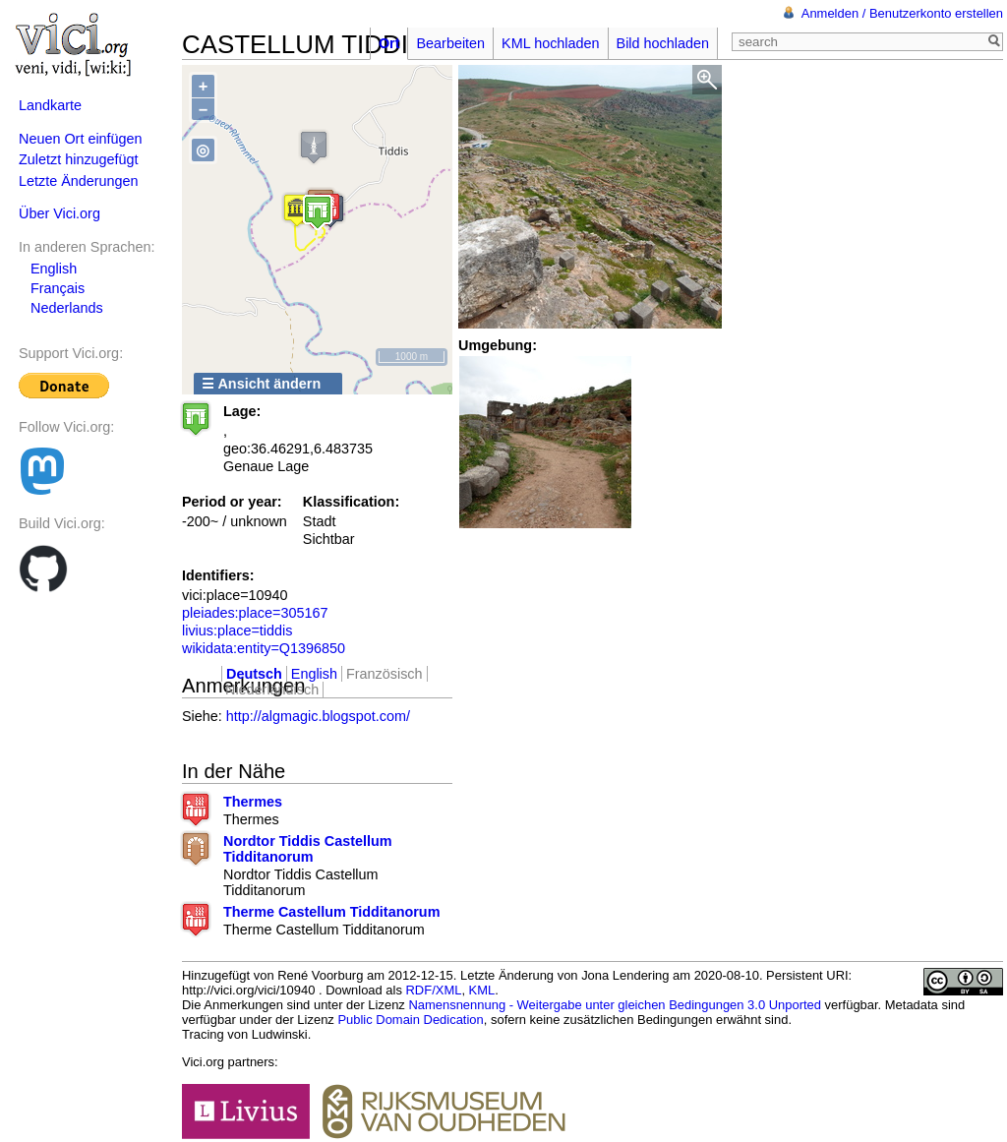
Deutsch (254, 674)
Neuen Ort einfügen (81, 139)
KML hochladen (550, 43)
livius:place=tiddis (237, 630)
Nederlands (66, 308)
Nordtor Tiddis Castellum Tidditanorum (307, 849)
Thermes (252, 802)
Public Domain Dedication (410, 1019)
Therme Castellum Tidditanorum (331, 912)
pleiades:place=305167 (254, 613)
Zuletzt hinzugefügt (79, 159)
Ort (389, 43)
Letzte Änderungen (79, 181)
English (53, 268)
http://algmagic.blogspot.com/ (318, 716)
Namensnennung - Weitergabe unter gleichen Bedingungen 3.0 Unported (614, 1004)
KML (482, 990)
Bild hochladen (663, 43)
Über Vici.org (59, 213)
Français (57, 288)
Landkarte (50, 105)
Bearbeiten (450, 43)
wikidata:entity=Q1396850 (263, 648)
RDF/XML (434, 990)
